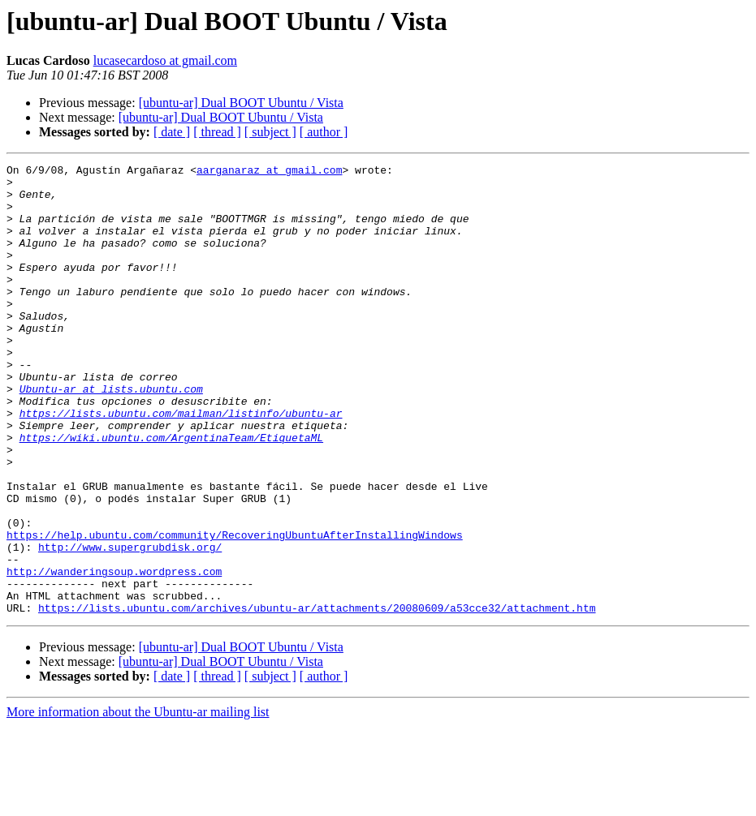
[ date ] (171, 132)
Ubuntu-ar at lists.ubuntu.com (111, 434)
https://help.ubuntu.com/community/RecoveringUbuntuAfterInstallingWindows (234, 610)
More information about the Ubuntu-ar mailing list (138, 802)
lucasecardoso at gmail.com (165, 60)
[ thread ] (217, 132)
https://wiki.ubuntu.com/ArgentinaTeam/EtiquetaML (171, 493)
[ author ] (324, 132)
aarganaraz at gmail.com (269, 172)
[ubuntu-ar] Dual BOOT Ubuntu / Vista (241, 103)
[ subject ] (270, 132)
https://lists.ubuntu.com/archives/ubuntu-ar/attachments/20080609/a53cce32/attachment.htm (316, 697)
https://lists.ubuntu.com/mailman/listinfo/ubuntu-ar (181, 464)
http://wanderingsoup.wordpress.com (114, 653)
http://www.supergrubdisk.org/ (130, 624)
